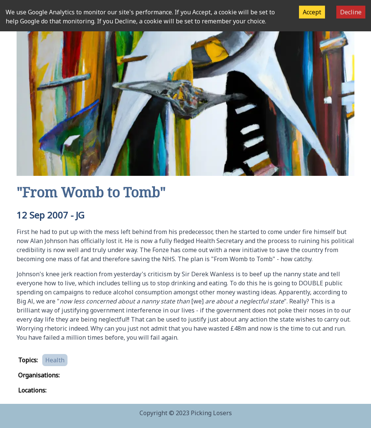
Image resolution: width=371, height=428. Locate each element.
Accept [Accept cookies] (312, 12)
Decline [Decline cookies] (351, 12)
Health (54, 360)
